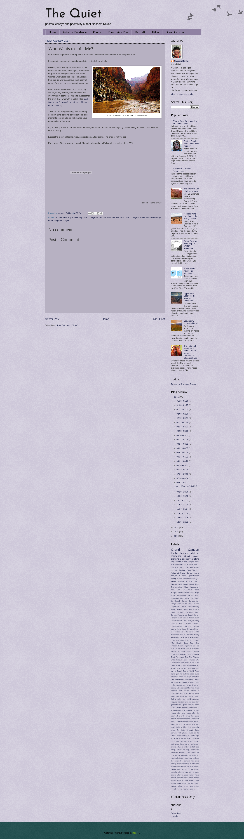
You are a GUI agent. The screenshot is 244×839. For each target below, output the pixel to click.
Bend (183, 593)
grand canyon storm (191, 705)
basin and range (185, 677)
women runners (187, 778)
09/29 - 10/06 (182, 492)
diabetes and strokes (180, 691)
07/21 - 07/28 (182, 474)
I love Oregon (182, 629)
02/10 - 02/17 (182, 418)
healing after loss (178, 713)
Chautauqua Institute (181, 598)
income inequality (187, 721)
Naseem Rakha (181, 61)
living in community (183, 724)
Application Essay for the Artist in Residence (189, 297)
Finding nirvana (182, 609)
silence (173, 747)
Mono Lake (184, 640)
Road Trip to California (190, 649)
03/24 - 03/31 (182, 444)
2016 (176, 536)
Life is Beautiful (186, 635)
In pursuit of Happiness (182, 632)
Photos (97, 32)
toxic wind (189, 766)
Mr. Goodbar (194, 640)
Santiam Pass (185, 570)
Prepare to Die (189, 646)
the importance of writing (187, 755)
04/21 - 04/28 (182, 461)
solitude (193, 747)
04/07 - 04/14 (182, 452)
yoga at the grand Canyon (186, 789)
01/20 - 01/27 (182, 405)
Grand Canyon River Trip (95, 217)
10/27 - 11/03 (182, 500)
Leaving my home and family (191, 322)
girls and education (192, 702)
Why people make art (191, 665)
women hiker (176, 778)
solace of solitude (183, 747)
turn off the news (185, 769)
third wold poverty (183, 764)
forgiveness (176, 562)
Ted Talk (140, 32)
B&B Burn (181, 590)
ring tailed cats (189, 738)
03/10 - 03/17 (182, 435)
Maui (177, 640)
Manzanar (180, 637)
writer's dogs (194, 780)
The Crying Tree (118, 32)
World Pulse (194, 671)
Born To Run (189, 593)
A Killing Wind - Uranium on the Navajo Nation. (190, 216)
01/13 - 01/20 (182, 401)
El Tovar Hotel (185, 607)
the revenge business (191, 758)
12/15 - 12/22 (182, 522)
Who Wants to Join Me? (186, 486)
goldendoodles (176, 705)
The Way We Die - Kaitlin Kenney (191, 190)
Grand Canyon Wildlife (186, 618)
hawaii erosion (181, 710)
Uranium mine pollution (185, 660)
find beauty (175, 696)
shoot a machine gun (191, 744)
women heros (194, 775)
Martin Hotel (189, 637)
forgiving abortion (177, 702)
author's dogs (188, 674)
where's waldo (182, 775)
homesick (180, 719)
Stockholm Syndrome (179, 654)
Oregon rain (184, 567)
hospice (187, 719)
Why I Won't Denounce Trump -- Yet (183, 169)
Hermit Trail (187, 626)
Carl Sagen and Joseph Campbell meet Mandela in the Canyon (68, 102)
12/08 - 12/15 (182, 517)
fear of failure (194, 693)
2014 (176, 527)
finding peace (194, 696)
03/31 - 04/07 (182, 448)
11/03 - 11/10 (182, 505)
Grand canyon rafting (189, 559)
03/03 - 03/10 (182, 431)
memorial (195, 727)
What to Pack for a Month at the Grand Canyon (185, 122)
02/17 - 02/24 (182, 422)
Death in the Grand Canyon (188, 604)
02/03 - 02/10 (182, 414)
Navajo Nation (182, 643)
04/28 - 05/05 (182, 465)
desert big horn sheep (191, 688)
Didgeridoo (175, 607)
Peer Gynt (194, 643)
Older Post (158, 319)
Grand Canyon (175, 32)
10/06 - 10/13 (182, 496)
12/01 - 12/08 (182, 513)
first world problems (191, 699)
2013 (176, 397)
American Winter (181, 587)
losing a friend (181, 727)
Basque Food (176, 593)
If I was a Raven (193, 629)
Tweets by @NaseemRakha (183, 384)
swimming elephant (178, 752)
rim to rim (179, 738)
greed (190, 707)
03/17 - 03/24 (182, 439)
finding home (184, 696)
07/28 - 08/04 (182, 478)
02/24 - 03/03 (182, 427)
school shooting (180, 741)
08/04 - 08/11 (182, 482)
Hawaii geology (176, 626)
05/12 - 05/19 (182, 470)
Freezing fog (182, 615)
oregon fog (175, 730)
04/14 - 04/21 (182, 457)
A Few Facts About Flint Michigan (189, 270)
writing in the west (185, 786)
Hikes (155, 32)
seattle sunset (193, 741)
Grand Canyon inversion (189, 623)
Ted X (190, 654)
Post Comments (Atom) (67, 325)
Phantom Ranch (177, 646)
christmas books (180, 682)
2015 (176, 531)
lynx (189, 727)
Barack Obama (193, 590)
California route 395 (186, 595)
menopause (188, 579)
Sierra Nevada (193, 651)
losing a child (176, 579)
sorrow (179, 750)
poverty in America (188, 736)
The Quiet (73, 14)
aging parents (176, 674)
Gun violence (188, 565)
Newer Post (52, 319)
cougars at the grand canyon (187, 685)
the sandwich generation (180, 761)
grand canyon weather (179, 707)
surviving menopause (191, 750)
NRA (172, 643)
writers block (176, 783)
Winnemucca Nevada (179, 668)
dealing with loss (177, 688)
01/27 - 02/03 (182, 409)
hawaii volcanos (193, 710)
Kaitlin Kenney (179, 553)
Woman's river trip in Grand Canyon (122, 217)
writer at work (182, 780)
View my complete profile (182, 94)
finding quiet (176, 699)
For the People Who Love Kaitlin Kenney (191, 143)
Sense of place (178, 651)
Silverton (195, 570)
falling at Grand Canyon (182, 573)
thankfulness (191, 752)
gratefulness (194, 576)
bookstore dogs (180, 679)
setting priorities (177, 744)
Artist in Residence (75, 32)
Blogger (135, 833)
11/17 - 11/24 (182, 509)
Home (52, 32)
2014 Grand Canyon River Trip (68, 217)
